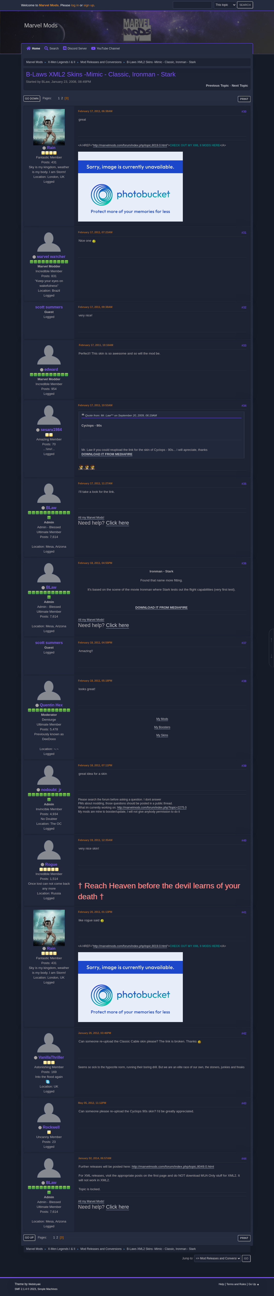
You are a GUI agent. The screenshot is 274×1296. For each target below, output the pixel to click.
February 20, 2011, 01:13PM (95, 911)
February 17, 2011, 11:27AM (95, 483)
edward (51, 369)
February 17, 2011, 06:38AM (95, 111)
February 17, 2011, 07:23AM (95, 232)
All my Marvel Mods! (91, 517)
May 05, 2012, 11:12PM (92, 1102)
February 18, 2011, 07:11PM (95, 765)
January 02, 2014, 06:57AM (94, 1158)
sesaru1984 (51, 430)
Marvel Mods (40, 25)
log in (75, 5)
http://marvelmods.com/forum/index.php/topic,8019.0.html (130, 145)
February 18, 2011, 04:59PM (95, 642)
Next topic (240, 85)
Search (51, 48)
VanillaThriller (51, 1057)
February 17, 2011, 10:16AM (96, 345)
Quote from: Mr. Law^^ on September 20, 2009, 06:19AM (121, 415)
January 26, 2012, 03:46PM (94, 1033)
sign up (89, 5)
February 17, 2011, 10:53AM (95, 405)
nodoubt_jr (51, 790)
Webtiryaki (34, 1284)
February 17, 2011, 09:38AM (95, 306)
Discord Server (75, 48)
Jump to (187, 1258)
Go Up (29, 1237)
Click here (117, 523)
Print (244, 99)
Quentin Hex (51, 705)
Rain (51, 148)
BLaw (51, 508)
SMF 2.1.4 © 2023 (25, 1289)
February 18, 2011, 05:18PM (95, 680)
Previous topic (217, 85)
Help (221, 1284)
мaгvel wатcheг (51, 257)
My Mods (162, 719)
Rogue (51, 864)
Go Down (32, 98)
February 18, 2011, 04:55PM (95, 562)
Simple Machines (47, 1289)
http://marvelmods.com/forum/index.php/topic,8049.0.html (173, 1166)
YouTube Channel (105, 48)
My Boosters (162, 727)
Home (33, 48)
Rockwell (51, 1127)
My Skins (162, 735)
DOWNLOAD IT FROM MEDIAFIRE (106, 454)
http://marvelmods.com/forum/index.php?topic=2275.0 (151, 807)
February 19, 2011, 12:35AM (95, 840)
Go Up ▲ (254, 1284)
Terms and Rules (236, 1284)
